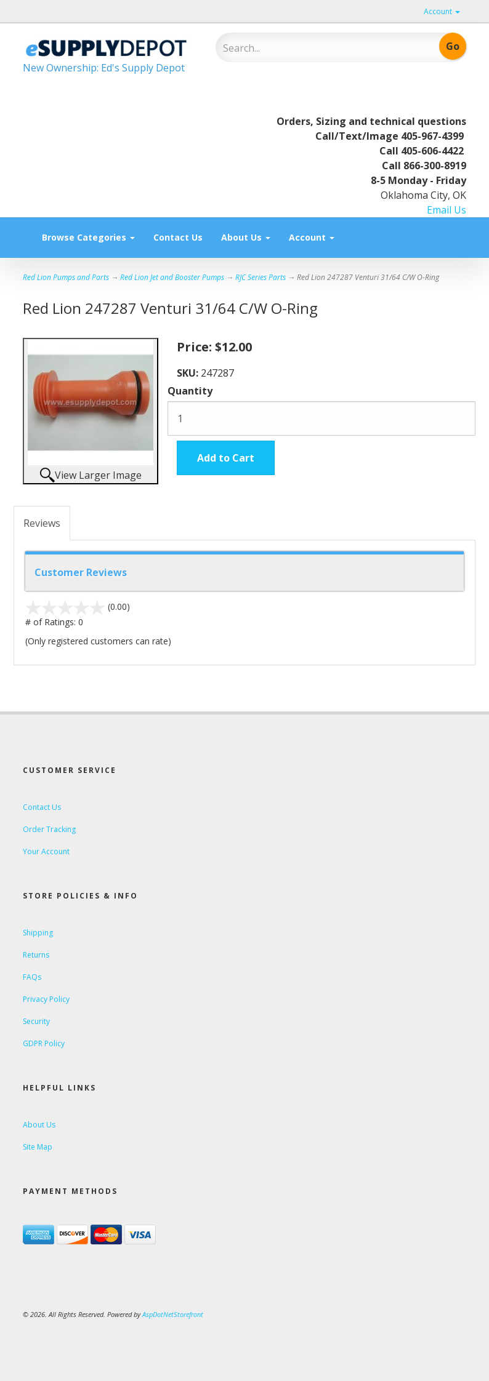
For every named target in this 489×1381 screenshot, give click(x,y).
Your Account (46, 851)
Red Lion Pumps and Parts (66, 277)
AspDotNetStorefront (172, 1314)
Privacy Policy (46, 999)
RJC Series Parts (260, 277)
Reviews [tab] (41, 523)
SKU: (189, 373)
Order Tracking (49, 829)
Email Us (446, 210)
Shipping (38, 932)
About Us (245, 237)
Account (442, 11)
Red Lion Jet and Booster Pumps (172, 277)
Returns (36, 955)
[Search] (303, 48)
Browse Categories (88, 237)
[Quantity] (321, 418)
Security (36, 1021)
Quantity (190, 391)
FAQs (32, 977)
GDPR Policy (44, 1043)
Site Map (37, 1147)
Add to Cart (225, 458)
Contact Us (178, 237)
